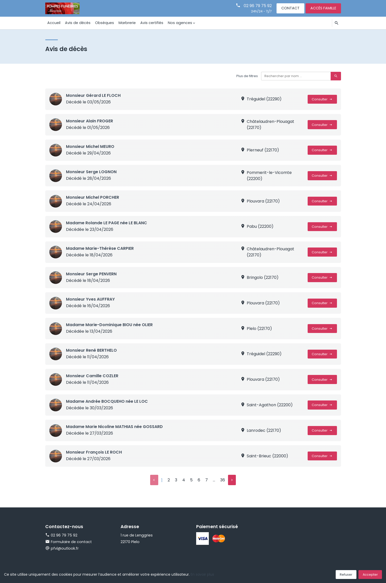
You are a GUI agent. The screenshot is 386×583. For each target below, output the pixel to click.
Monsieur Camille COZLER (92, 376)
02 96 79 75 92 (258, 6)
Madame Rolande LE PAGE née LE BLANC (106, 223)
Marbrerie (126, 22)
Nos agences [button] (179, 22)
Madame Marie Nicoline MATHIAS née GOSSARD (114, 427)
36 (222, 480)
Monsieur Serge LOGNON (91, 172)
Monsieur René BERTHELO (91, 350)
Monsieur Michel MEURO (90, 146)
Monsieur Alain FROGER (89, 121)
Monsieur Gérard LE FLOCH (93, 95)
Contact (290, 8)
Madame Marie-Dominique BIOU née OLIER (109, 325)
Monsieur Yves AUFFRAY (90, 299)
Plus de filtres (247, 76)
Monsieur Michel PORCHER (92, 197)
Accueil (53, 22)
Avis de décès (77, 22)
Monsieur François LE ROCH (94, 452)
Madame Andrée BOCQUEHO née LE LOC (107, 401)
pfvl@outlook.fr (65, 548)
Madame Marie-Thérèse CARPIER (100, 248)
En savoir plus (202, 574)
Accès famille (323, 8)
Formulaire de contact (68, 541)
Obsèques (104, 22)
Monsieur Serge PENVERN (91, 274)
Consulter (322, 99)
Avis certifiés (151, 22)
